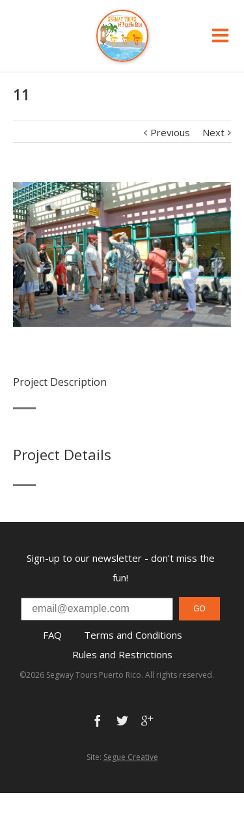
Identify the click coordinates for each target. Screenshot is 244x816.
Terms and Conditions (133, 634)
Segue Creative (130, 757)
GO (199, 608)
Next (213, 132)
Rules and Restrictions (122, 654)
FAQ (52, 634)
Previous (170, 132)
